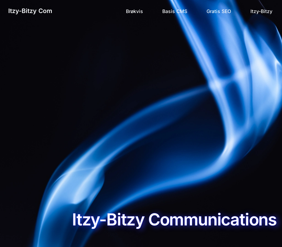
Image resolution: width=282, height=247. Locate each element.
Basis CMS (174, 11)
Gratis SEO (219, 11)
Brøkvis (134, 11)
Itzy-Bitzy (261, 11)
